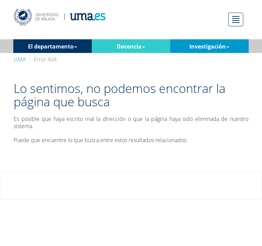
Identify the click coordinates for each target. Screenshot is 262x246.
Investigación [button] (209, 46)
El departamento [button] (52, 46)
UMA (20, 59)
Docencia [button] (131, 46)
